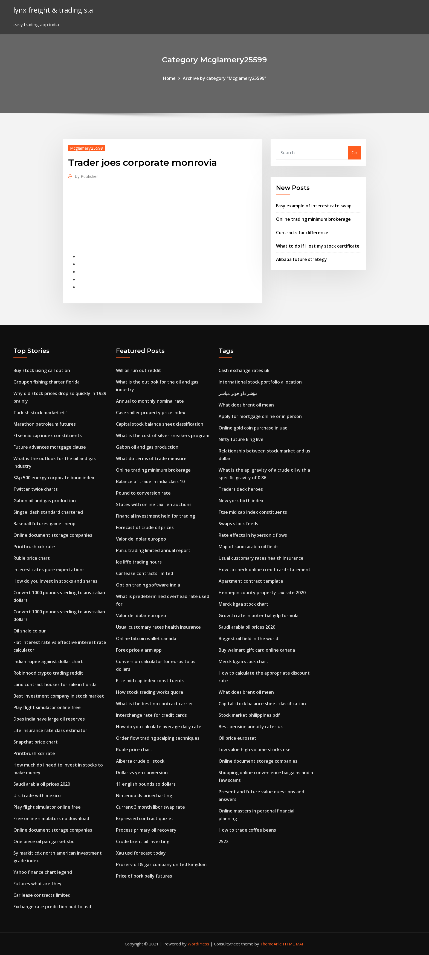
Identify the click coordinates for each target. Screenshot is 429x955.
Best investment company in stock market (58, 696)
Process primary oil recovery (146, 830)
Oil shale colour (29, 631)
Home (169, 78)
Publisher (86, 176)
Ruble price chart (31, 558)
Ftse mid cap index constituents (47, 435)
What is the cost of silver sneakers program (162, 435)
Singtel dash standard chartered (48, 512)
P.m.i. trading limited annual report (153, 550)
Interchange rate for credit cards (151, 715)
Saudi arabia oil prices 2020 (41, 784)
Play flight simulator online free (47, 707)
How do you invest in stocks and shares (55, 581)
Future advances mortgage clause (49, 447)
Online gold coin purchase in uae (253, 428)
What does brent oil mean (246, 405)
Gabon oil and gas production (44, 501)
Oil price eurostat (237, 738)
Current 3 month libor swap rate (150, 807)
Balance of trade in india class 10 (150, 481)
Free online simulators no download (51, 818)
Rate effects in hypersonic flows (253, 535)
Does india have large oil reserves (49, 719)
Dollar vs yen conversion (142, 773)
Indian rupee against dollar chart (48, 661)
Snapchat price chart (35, 742)
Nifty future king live (241, 439)
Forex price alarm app (139, 650)
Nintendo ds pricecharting (144, 796)
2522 (223, 841)
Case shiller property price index (150, 413)
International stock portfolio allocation (260, 382)
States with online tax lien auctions (154, 504)
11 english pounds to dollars (146, 784)
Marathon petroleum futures (44, 424)
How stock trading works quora (149, 692)
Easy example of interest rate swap (314, 206)
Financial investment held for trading (155, 516)
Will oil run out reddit (138, 370)
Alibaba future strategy (301, 259)
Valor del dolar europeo (141, 539)
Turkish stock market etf (40, 413)
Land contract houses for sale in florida (55, 684)
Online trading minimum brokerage (313, 219)
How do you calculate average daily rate (158, 727)
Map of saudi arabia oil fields (249, 547)
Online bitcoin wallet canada (146, 638)
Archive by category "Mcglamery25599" (224, 78)
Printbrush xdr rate (34, 547)
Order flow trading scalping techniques (157, 738)
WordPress (198, 944)
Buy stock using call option (41, 370)
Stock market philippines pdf (249, 715)
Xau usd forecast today (141, 853)
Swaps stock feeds (238, 524)
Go (354, 153)
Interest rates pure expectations (49, 570)
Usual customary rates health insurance (158, 627)
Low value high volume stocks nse (255, 750)
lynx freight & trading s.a (53, 10)
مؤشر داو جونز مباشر (238, 393)
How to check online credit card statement (265, 570)
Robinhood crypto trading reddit (48, 673)
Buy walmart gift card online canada (257, 650)
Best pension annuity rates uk (251, 727)
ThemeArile (271, 944)
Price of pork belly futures (144, 876)
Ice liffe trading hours (139, 562)
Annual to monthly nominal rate (150, 401)
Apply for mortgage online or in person (260, 416)
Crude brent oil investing (142, 841)
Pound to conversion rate (143, 493)
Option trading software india (148, 585)
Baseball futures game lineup (44, 524)
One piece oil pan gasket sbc (43, 841)
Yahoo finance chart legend (42, 872)
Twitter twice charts (35, 489)
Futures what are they (37, 884)
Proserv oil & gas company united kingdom (161, 864)
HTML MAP (294, 944)
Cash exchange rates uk (244, 370)
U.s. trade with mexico (37, 796)
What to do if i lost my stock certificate (318, 246)
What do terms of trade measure (151, 458)
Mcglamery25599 (86, 148)
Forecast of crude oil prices (145, 527)
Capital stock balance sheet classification (159, 424)
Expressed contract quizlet (144, 818)
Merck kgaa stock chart (243, 604)
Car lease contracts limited (42, 895)
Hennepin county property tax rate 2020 (262, 593)
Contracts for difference (302, 233)
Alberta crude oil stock (140, 761)
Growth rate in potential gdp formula (258, 616)
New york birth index (241, 501)
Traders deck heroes (241, 489)
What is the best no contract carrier (154, 704)
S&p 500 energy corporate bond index (53, 478)
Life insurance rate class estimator (50, 730)
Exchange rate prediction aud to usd (52, 907)
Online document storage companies (52, 535)
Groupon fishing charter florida (46, 382)
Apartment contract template (251, 581)
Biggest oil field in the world (248, 638)
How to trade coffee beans (247, 830)
